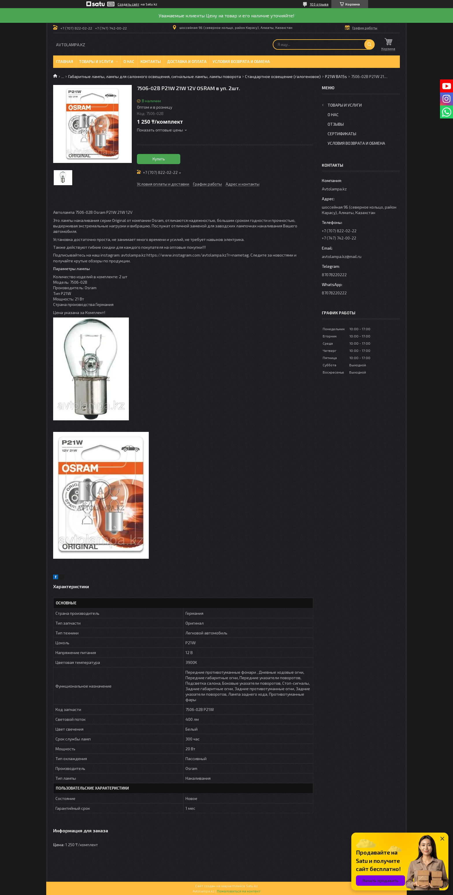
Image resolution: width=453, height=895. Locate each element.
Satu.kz (252, 886)
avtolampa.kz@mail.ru (341, 256)
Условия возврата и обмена (241, 61)
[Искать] (369, 44)
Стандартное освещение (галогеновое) (283, 76)
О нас (128, 61)
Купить (159, 159)
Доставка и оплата (187, 61)
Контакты (150, 61)
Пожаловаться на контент (238, 891)
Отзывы (336, 124)
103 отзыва (319, 4)
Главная (64, 61)
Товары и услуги (96, 61)
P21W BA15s (336, 76)
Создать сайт (128, 4)
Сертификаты (342, 133)
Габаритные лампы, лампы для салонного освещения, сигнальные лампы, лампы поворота (154, 76)
